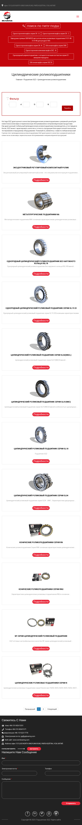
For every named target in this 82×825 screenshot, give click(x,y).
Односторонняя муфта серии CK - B (26, 33)
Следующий (52, 709)
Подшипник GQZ (30, 79)
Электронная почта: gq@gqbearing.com (18, 736)
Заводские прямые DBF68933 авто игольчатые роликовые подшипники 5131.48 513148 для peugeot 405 (41, 39)
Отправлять (71, 803)
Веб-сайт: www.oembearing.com (15, 740)
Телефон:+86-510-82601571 (14, 729)
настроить (34, 749)
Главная (19, 79)
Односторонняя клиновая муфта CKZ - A (41, 50)
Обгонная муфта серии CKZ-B (41, 62)
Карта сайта (56, 820)
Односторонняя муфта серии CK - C (56, 33)
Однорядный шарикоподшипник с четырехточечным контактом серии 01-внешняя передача (41, 56)
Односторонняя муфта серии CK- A (29, 45)
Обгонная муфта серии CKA (56, 45)
